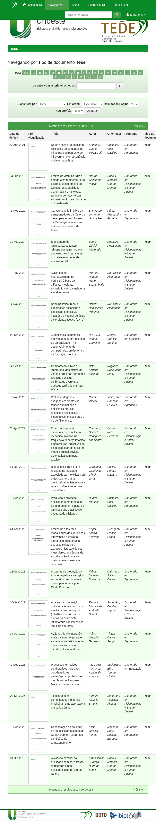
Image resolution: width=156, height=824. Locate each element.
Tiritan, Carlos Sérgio (111, 637)
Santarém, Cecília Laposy (113, 606)
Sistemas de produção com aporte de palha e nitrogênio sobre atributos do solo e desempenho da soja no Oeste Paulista (68, 579)
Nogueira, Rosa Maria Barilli (114, 369)
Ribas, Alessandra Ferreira (114, 214)
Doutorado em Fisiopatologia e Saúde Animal (133, 183)
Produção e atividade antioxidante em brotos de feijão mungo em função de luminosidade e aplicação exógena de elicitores (67, 505)
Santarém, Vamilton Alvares (113, 699)
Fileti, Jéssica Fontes (93, 730)
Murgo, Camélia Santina (112, 338)
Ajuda (77, 4)
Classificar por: (28, 103)
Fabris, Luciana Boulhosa (94, 575)
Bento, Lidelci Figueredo (95, 245)
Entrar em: (135, 14)
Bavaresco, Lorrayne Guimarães (95, 214)
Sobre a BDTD (121, 4)
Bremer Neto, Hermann (113, 432)
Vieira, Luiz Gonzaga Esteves (114, 401)
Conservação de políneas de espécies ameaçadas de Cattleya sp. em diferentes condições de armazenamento (67, 734)
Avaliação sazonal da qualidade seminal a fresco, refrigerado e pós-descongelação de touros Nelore (67, 765)
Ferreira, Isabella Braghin (94, 699)
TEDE (14, 48)
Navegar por (57, 4)
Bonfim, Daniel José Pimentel (96, 307)
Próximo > (139, 126)
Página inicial (32, 4)
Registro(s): (63, 110)
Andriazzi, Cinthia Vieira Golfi (95, 148)
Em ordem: (74, 103)
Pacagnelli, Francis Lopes (114, 532)
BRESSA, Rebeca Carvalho (95, 338)
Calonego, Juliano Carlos (113, 575)
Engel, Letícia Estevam (94, 532)
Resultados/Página (116, 103)
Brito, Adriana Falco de (94, 369)
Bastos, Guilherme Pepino (95, 179)
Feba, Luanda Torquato (94, 637)
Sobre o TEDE (97, 4)
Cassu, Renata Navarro (112, 470)
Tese (147, 144)
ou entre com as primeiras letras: (54, 85)
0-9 (26, 72)
